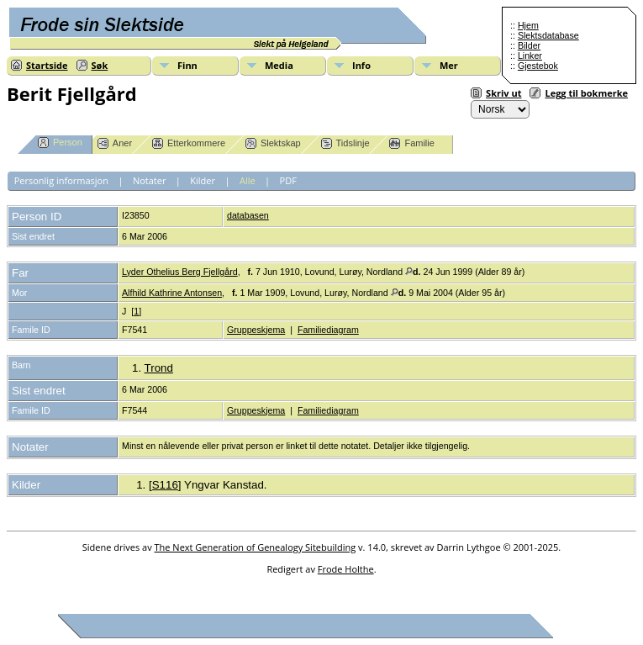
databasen (248, 215)
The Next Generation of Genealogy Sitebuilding (255, 547)
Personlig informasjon (61, 180)
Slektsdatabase (548, 35)
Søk (100, 65)
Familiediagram (328, 330)
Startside (47, 65)
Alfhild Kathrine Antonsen (172, 293)
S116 (165, 484)
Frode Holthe (346, 569)
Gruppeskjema (256, 330)
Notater (149, 180)
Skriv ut (503, 93)
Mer (449, 65)
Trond (159, 368)
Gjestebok (538, 66)
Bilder (529, 45)
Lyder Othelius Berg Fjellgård (180, 272)
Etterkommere (188, 143)
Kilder (202, 180)
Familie (411, 143)
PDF (288, 180)
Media (279, 65)
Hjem (528, 25)
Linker (530, 55)
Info (361, 65)
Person (60, 142)
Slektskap (273, 143)
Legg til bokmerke (586, 93)
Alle (248, 180)
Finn (187, 65)
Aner (115, 143)
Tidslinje (345, 143)
